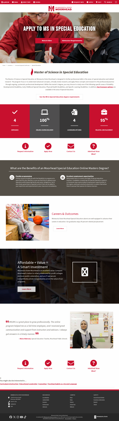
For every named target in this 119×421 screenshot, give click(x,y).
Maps (71, 397)
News (71, 400)
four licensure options (105, 87)
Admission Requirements (72, 40)
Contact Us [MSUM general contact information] (13, 404)
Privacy (74, 419)
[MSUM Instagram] (18, 417)
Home (4, 65)
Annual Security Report (99, 397)
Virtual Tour (72, 404)
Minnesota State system (50, 417)
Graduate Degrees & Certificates (22, 65)
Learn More (60, 229)
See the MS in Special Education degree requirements (59, 97)
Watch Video (47, 40)
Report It (95, 402)
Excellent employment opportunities (80, 176)
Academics (10, 65)
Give (12, 406)
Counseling (42, 384)
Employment (46, 404)
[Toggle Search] (108, 2)
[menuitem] (5, 2)
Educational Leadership (28, 384)
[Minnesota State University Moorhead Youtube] (21, 417)
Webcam (72, 407)
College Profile (46, 400)
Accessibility (68, 419)
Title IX (95, 404)
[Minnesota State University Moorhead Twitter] (14, 417)
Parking (71, 402)
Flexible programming (24, 176)
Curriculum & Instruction (9, 384)
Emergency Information (99, 400)
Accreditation (46, 397)
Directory (45, 402)
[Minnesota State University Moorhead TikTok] (25, 417)
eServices (45, 407)
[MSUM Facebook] (10, 417)
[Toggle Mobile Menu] (116, 2)
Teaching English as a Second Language (62, 384)
